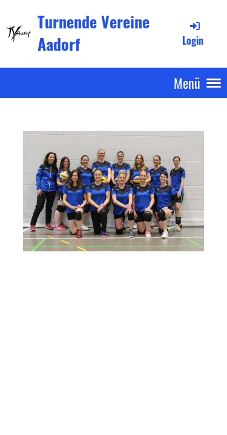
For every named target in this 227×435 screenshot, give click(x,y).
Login (192, 33)
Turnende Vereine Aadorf (94, 33)
